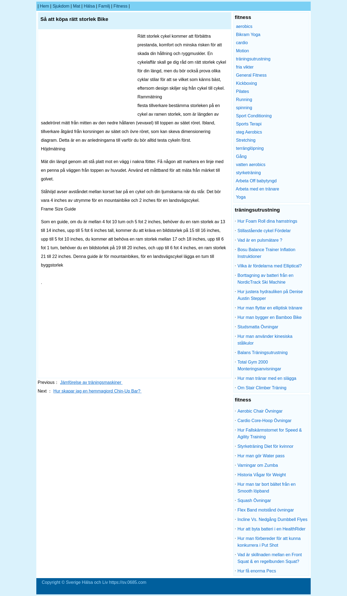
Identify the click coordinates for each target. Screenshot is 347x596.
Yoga (241, 197)
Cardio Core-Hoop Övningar (264, 420)
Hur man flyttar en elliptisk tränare (269, 308)
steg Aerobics (249, 132)
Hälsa (89, 6)
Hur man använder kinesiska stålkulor (265, 339)
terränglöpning (250, 148)
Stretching (245, 140)
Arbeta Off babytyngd (256, 181)
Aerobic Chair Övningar (259, 411)
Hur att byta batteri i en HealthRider (271, 529)
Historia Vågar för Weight (261, 474)
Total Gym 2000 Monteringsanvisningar (259, 365)
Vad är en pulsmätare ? (259, 240)
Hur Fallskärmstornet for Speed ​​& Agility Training (269, 433)
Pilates (242, 91)
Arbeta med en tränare (257, 189)
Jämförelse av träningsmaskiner (91, 382)
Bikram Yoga (248, 34)
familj (104, 6)
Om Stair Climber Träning (262, 388)
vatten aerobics (250, 164)
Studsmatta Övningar (257, 327)
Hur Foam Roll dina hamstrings (267, 221)
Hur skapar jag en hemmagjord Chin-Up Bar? (97, 391)
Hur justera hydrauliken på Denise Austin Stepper (270, 295)
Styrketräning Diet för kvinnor (265, 446)
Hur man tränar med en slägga (266, 378)
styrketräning (248, 172)
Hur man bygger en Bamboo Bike (269, 317)
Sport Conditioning (254, 116)
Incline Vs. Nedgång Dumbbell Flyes (272, 519)
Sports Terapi (248, 124)
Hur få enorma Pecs (256, 571)
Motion (242, 50)
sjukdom (61, 6)
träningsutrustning (253, 59)
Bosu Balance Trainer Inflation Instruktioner (266, 253)
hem (44, 6)
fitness (121, 6)
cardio (242, 42)
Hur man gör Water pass (261, 456)
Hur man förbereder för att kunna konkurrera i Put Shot (269, 542)
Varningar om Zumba (257, 465)
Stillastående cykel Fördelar (264, 230)
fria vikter (244, 67)
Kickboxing (246, 83)
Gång (241, 156)
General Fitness (251, 75)
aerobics (244, 26)
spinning (244, 107)
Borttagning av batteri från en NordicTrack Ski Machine (265, 278)
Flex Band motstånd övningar (265, 510)
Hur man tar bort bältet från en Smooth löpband (266, 487)
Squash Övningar (254, 500)
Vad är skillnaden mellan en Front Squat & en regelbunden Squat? (269, 558)
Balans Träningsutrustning (262, 352)
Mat (76, 6)
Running (244, 99)
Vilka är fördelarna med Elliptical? (269, 266)
